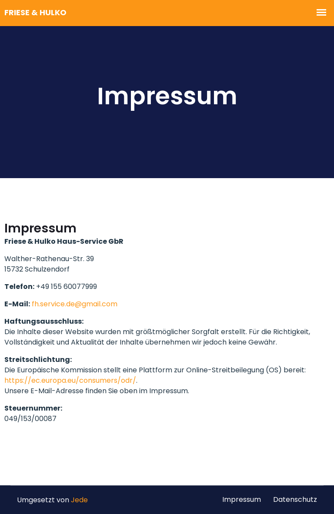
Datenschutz (295, 499)
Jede (79, 500)
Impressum (241, 499)
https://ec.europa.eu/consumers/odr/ (70, 380)
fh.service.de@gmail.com (74, 304)
